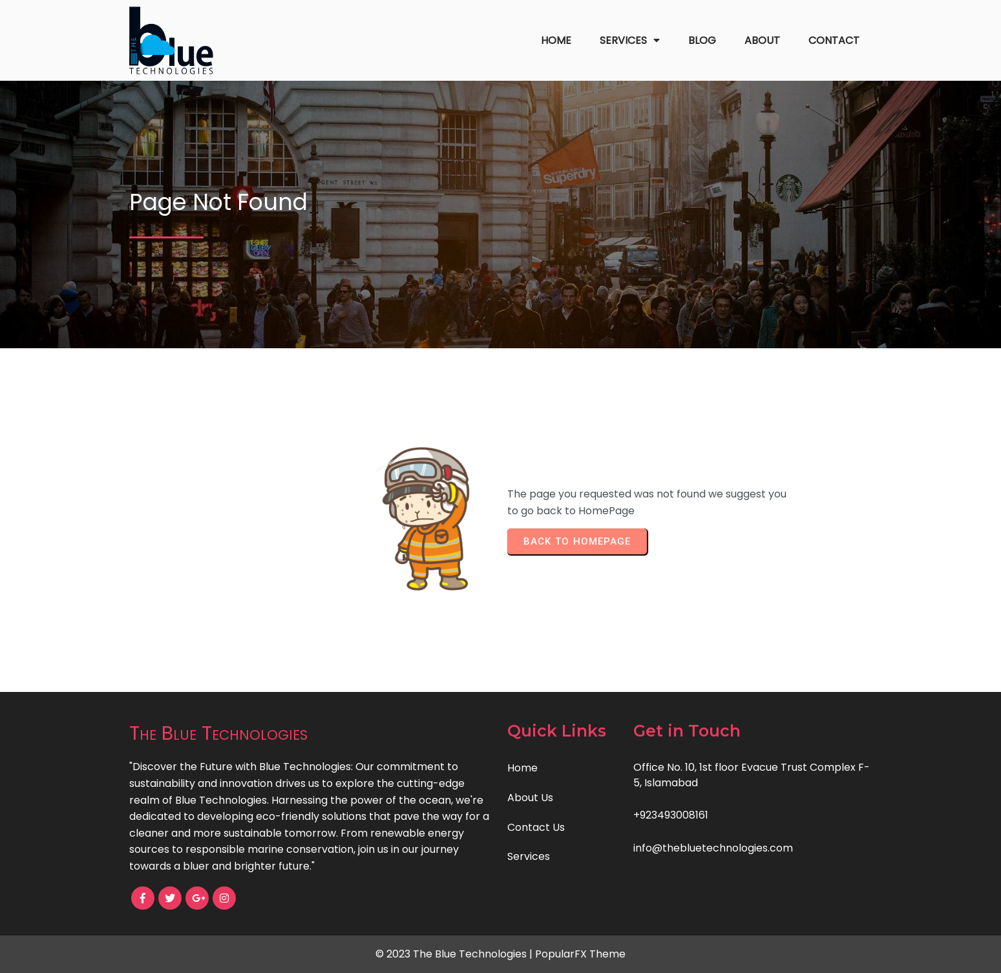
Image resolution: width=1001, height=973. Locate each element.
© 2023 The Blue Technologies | (455, 954)
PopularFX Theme (580, 954)
